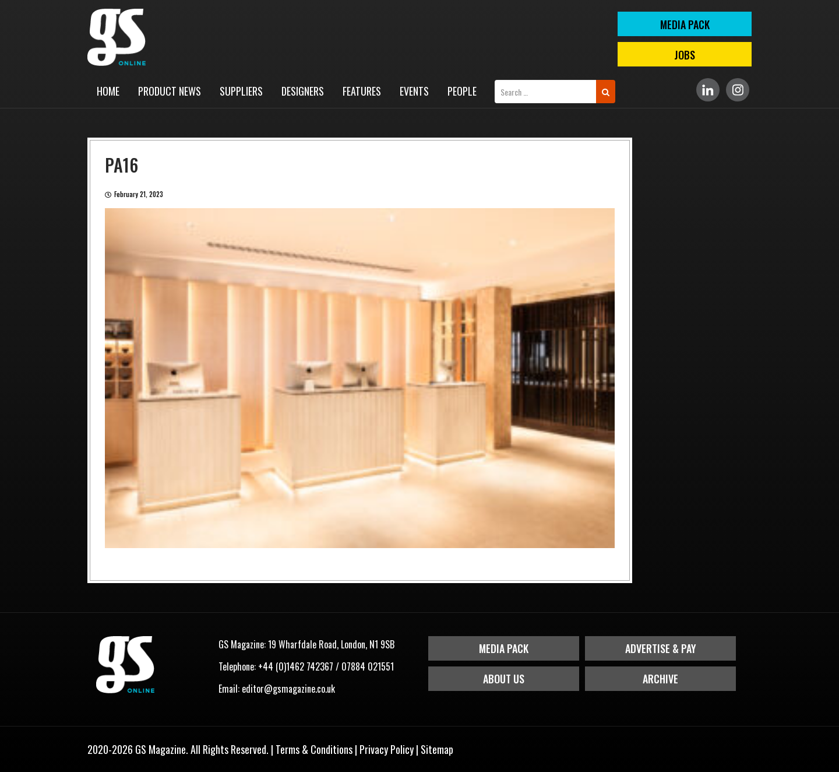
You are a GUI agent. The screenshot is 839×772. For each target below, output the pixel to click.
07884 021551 (367, 666)
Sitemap (437, 749)
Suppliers (241, 91)
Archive (660, 678)
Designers (302, 91)
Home (108, 91)
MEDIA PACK (685, 24)
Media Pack (503, 648)
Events (414, 91)
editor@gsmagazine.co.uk (288, 689)
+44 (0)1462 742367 (295, 666)
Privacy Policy (386, 749)
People (462, 91)
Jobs (684, 54)
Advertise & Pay (660, 648)
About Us (503, 678)
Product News (169, 91)
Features (362, 91)
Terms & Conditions (314, 749)
